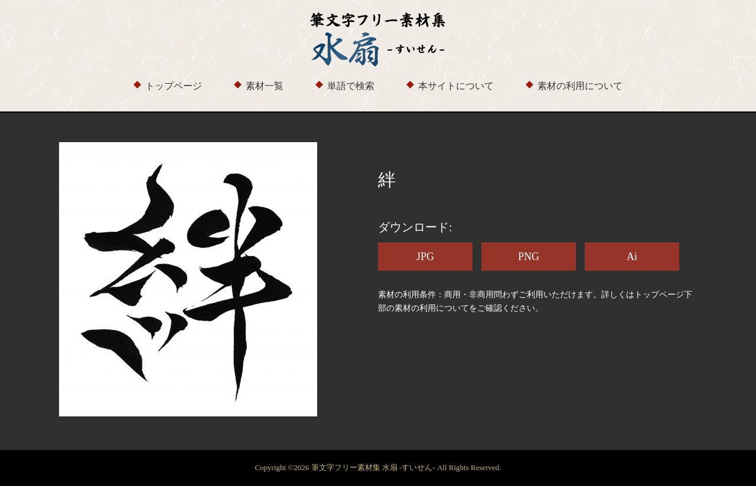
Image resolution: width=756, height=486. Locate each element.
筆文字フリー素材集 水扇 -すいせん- (374, 467)
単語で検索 (350, 86)
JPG (425, 256)
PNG (528, 256)
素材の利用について (580, 86)
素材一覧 (265, 86)
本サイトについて (456, 86)
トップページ (173, 86)
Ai (632, 256)
